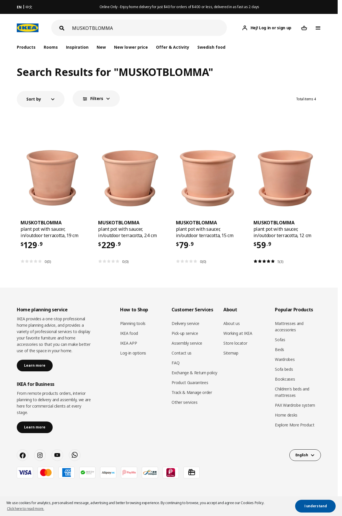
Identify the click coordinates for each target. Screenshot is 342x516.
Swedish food (211, 47)
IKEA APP (128, 343)
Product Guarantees (190, 382)
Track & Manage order (192, 392)
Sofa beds (284, 369)
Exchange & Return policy (194, 372)
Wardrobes (285, 359)
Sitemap (230, 353)
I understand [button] (315, 506)
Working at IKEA (237, 333)
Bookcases (285, 379)
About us (231, 323)
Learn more (34, 365)
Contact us (182, 353)
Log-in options (133, 353)
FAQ (175, 363)
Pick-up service (185, 333)
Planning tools (133, 323)
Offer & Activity (172, 47)
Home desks (286, 415)
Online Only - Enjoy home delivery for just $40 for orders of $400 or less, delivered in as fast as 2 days (179, 6)
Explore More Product (294, 425)
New (101, 47)
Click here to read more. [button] (25, 508)
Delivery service (185, 323)
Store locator (235, 343)
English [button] (301, 455)
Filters (96, 98)
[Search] (149, 27)
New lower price (131, 47)
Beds (279, 349)
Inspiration (77, 47)
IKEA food (129, 333)
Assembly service (187, 343)
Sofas (280, 339)
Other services (184, 402)
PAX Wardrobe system (295, 405)
